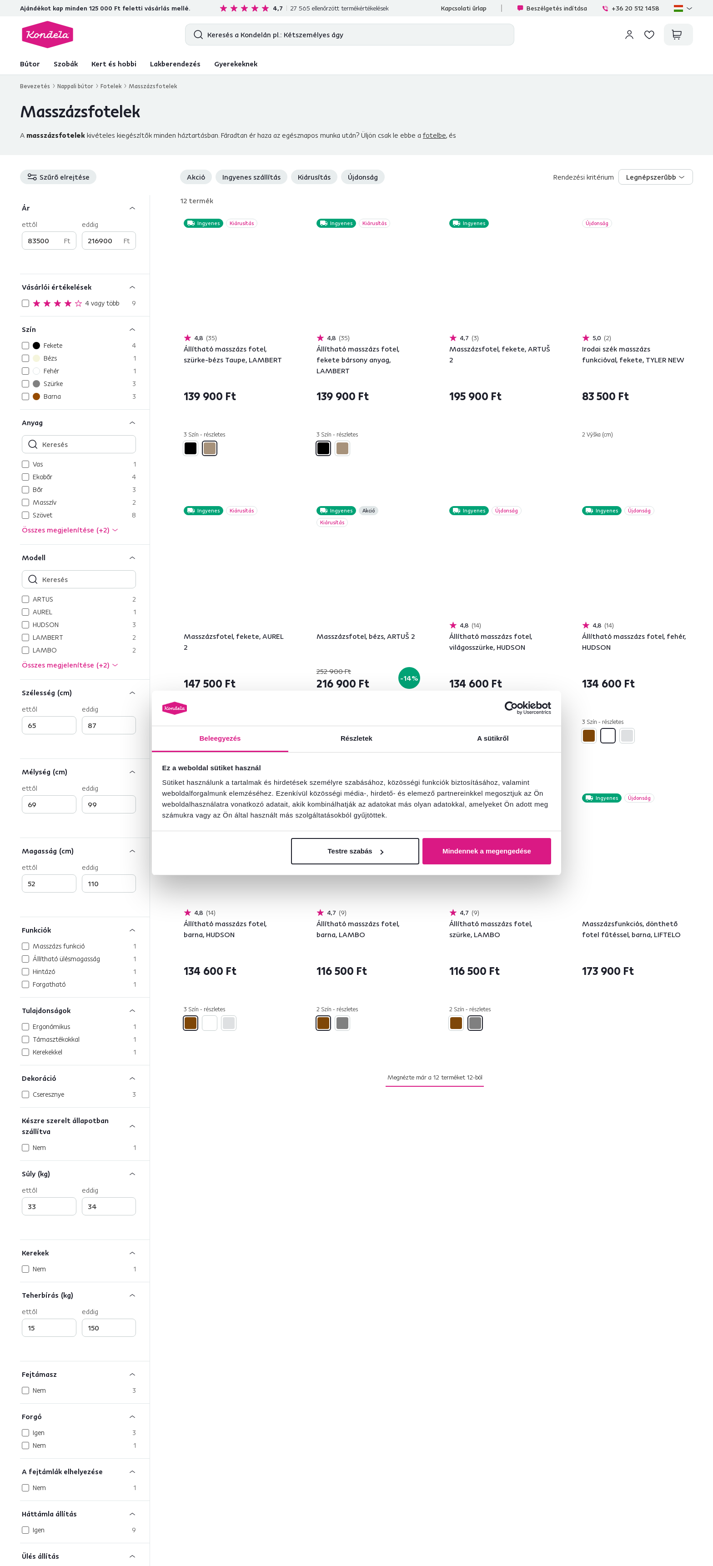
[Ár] (85, 207)
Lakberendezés (175, 63)
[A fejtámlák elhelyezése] (85, 1471)
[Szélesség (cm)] (85, 692)
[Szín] (85, 328)
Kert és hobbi (113, 63)
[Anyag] (85, 422)
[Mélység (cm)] (85, 771)
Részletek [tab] (356, 738)
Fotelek (110, 86)
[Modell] (85, 557)
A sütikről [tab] (493, 738)
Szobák (66, 63)
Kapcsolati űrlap (464, 8)
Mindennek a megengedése (486, 851)
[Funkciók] (85, 929)
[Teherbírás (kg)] (85, 1294)
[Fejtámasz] (85, 1373)
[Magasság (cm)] (85, 850)
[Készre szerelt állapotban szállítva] (85, 1126)
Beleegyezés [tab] (220, 738)
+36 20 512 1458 (630, 8)
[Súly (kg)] (85, 1173)
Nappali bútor (75, 86)
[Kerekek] (85, 1252)
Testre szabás (355, 851)
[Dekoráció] (85, 1077)
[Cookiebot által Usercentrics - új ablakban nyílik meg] (511, 708)
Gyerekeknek (235, 63)
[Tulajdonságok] (85, 1010)
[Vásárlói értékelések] (85, 286)
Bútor (30, 63)
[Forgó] (85, 1416)
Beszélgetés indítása (552, 8)
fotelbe (434, 135)
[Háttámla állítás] (85, 1513)
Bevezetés (35, 86)
